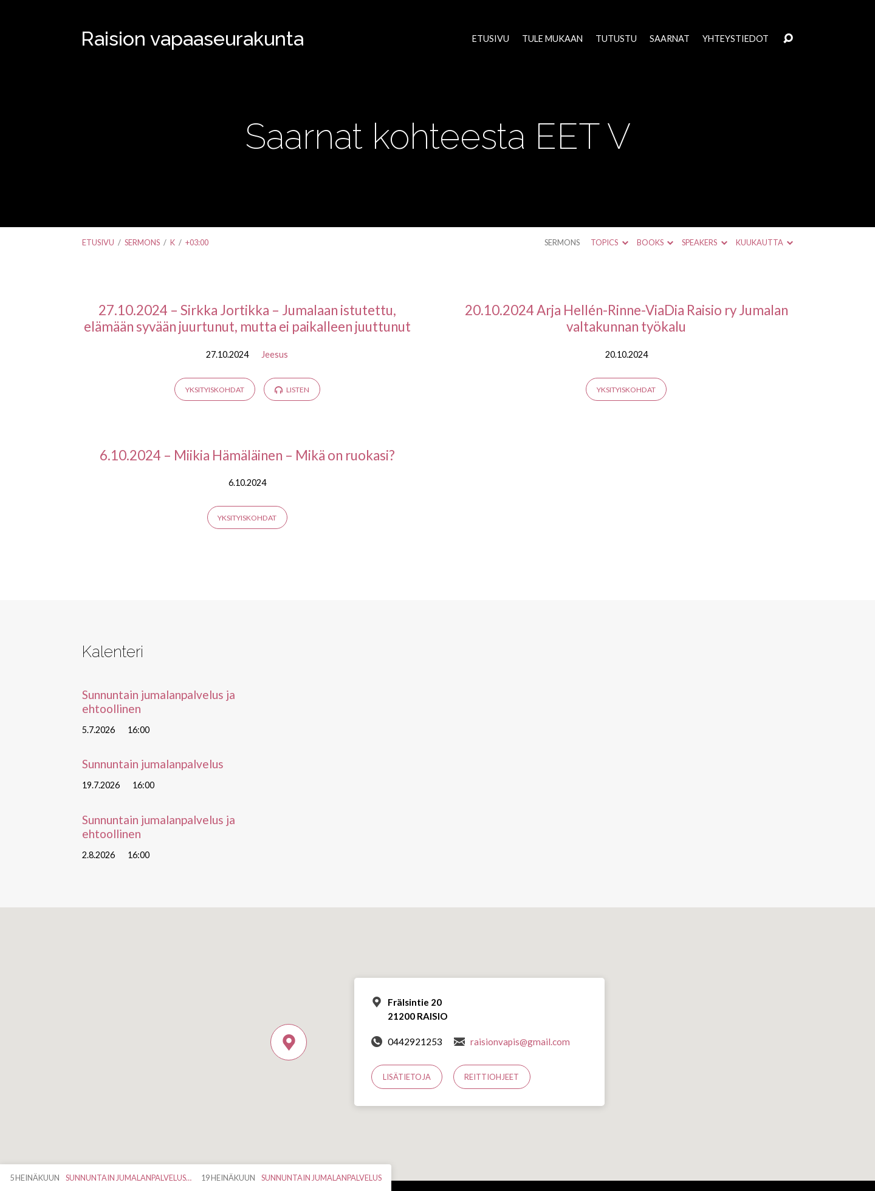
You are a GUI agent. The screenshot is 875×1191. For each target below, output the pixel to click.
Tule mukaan (552, 39)
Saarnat (670, 39)
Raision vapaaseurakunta (192, 38)
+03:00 (196, 242)
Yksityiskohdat (214, 389)
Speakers (704, 242)
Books (655, 242)
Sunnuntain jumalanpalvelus (153, 764)
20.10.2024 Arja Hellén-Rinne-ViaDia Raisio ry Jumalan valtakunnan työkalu (626, 318)
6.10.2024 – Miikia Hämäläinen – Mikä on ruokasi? (247, 455)
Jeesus (274, 354)
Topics (609, 242)
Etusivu (490, 39)
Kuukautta (764, 242)
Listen (292, 389)
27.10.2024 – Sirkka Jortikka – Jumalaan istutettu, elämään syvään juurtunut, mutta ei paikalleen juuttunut (247, 318)
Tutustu (616, 39)
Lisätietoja (407, 1077)
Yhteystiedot (735, 39)
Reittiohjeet (491, 1077)
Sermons (142, 242)
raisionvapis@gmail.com (520, 1041)
